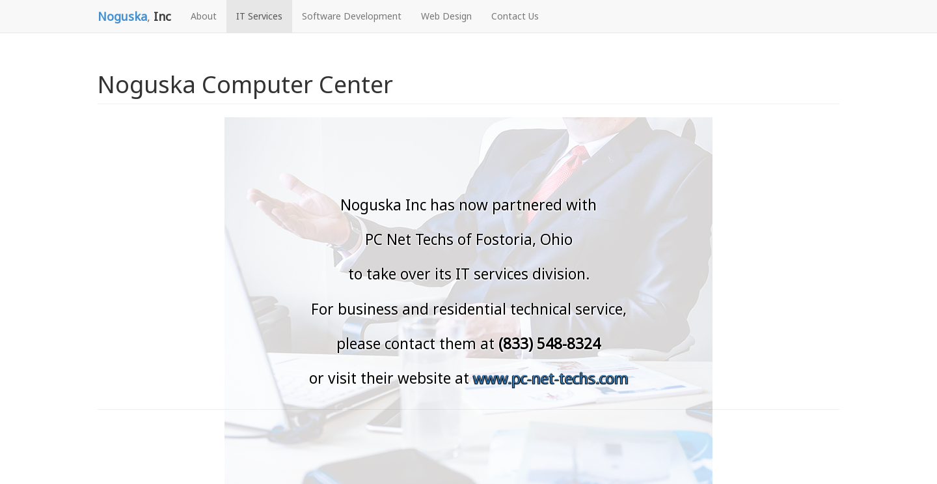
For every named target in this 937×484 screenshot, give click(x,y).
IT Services (259, 16)
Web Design (446, 16)
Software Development (351, 16)
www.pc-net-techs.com (551, 378)
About (204, 16)
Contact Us (515, 16)
